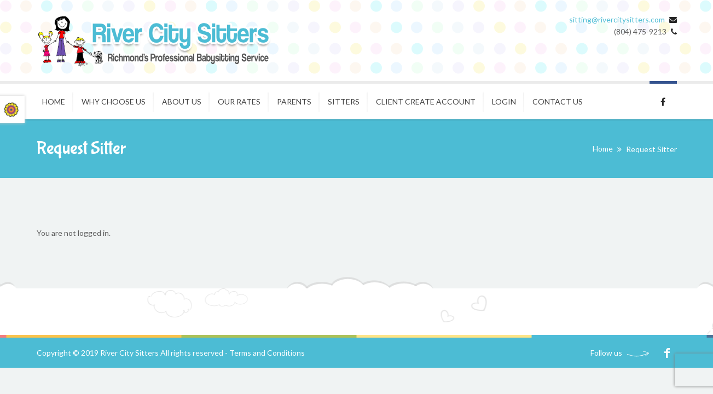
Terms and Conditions (267, 352)
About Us (181, 101)
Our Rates (239, 101)
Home (53, 101)
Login (504, 101)
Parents (294, 101)
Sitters (344, 101)
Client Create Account (426, 101)
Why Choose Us (114, 101)
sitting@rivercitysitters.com (617, 19)
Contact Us (557, 101)
